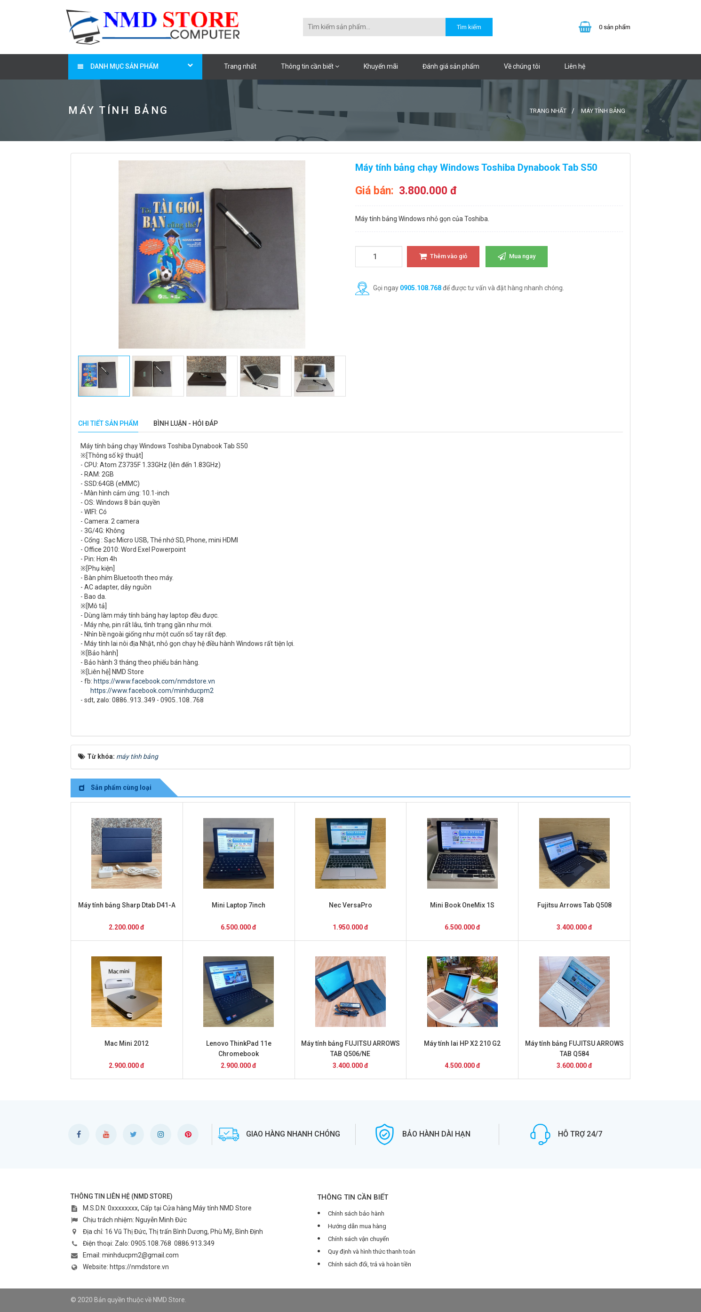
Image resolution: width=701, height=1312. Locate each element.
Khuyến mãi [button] (381, 66)
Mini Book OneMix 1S (462, 905)
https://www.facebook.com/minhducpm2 (147, 690)
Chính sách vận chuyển (358, 1238)
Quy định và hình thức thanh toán (371, 1251)
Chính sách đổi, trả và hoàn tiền (369, 1264)
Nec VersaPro (350, 905)
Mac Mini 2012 (126, 1043)
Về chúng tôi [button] (522, 66)
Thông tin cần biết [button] (310, 66)
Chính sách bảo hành (356, 1213)
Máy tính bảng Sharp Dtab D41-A (126, 905)
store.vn (203, 681)
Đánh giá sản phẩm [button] (450, 66)
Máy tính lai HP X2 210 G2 (462, 1043)
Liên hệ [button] (575, 66)
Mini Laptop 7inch (238, 905)
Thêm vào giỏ (443, 256)
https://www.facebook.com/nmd (142, 681)
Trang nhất (240, 66)
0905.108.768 (420, 288)
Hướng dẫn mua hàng (357, 1226)
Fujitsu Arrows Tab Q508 (574, 905)
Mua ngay (516, 256)
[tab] (108, 423)
